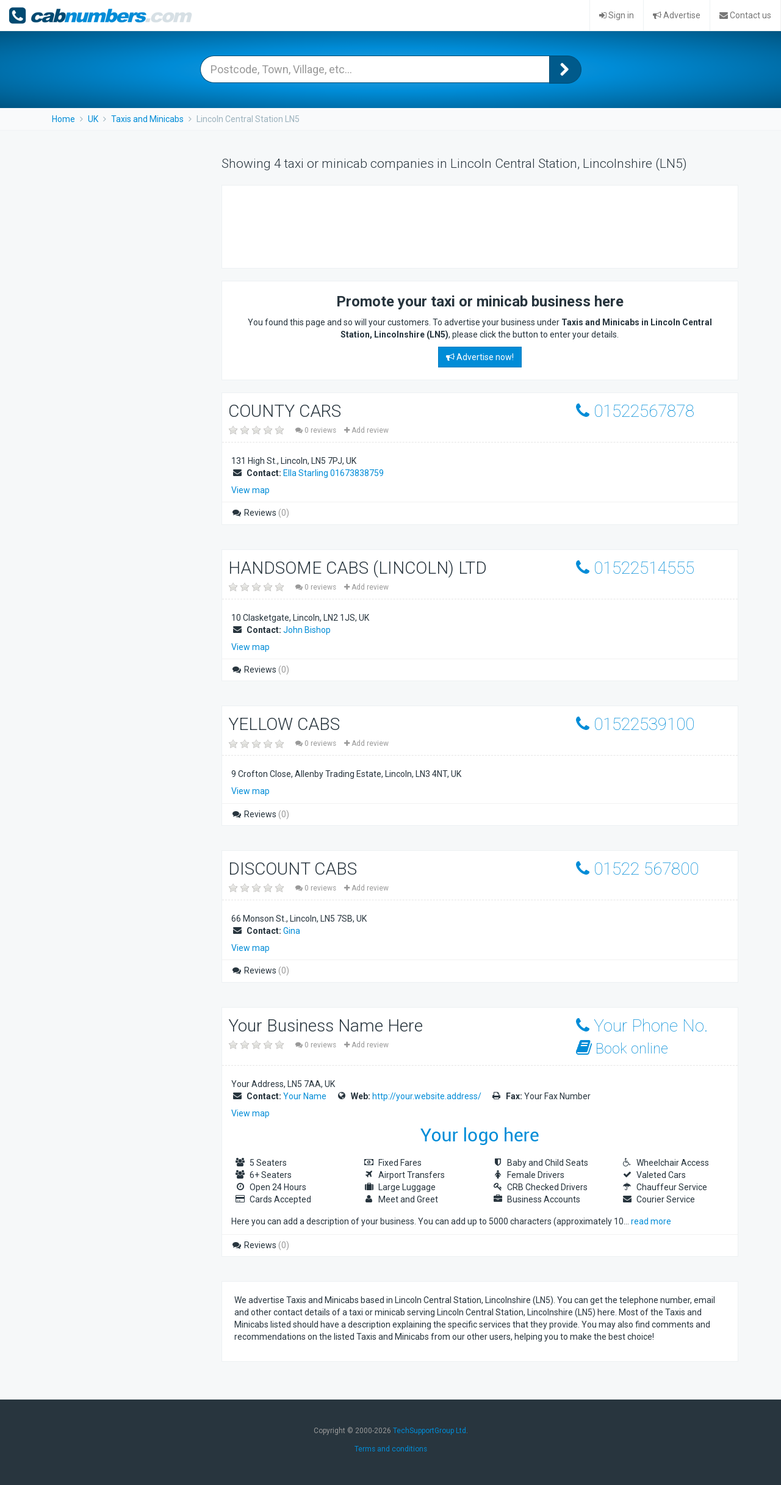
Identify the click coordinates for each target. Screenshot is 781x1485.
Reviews (260, 513)
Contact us (745, 15)
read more (651, 1221)
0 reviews (316, 430)
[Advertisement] (456, 225)
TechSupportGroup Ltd (429, 1430)
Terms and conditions (391, 1449)
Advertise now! (480, 357)
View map (250, 490)
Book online (622, 1048)
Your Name (304, 1096)
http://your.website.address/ (426, 1096)
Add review (366, 430)
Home (63, 119)
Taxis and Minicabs (147, 119)
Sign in (616, 15)
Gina (291, 931)
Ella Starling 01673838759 (333, 473)
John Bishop (307, 630)
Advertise (676, 15)
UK (93, 119)
